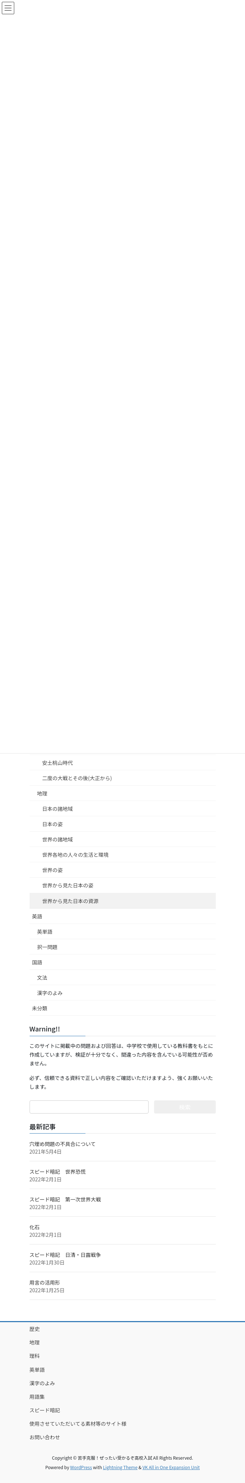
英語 (37, 916)
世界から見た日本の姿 (67, 885)
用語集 (37, 1396)
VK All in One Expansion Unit (171, 1467)
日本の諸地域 (57, 808)
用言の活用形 (45, 1282)
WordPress (81, 1467)
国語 (37, 962)
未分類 (39, 1008)
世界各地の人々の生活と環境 (75, 854)
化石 (35, 1227)
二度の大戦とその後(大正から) (77, 778)
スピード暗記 (45, 1410)
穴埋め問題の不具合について (63, 1143)
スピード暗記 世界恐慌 (58, 1171)
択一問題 (47, 946)
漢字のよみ (50, 992)
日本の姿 (52, 824)
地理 (42, 793)
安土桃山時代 (57, 762)
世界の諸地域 (57, 839)
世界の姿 (52, 870)
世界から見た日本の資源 (70, 901)
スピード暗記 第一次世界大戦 (65, 1199)
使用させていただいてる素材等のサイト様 (78, 1423)
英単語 (45, 931)
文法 (42, 977)
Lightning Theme (120, 1467)
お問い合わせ (45, 1437)
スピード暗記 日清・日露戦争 (65, 1254)
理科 (35, 1355)
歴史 (35, 1328)
